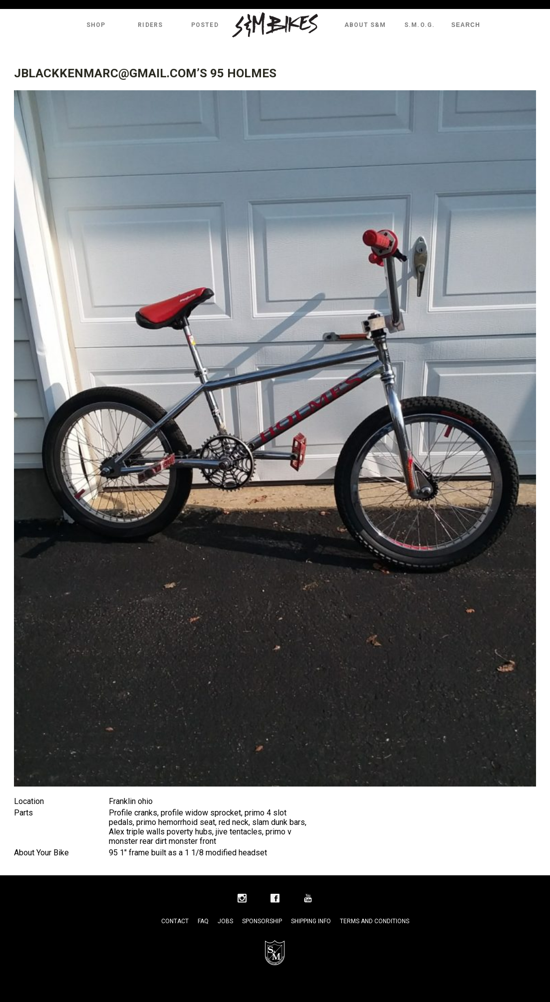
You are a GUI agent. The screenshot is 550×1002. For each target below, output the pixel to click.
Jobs (225, 921)
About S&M (365, 24)
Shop (96, 24)
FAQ (203, 921)
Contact (175, 921)
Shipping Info (311, 921)
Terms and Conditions (374, 921)
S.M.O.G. (419, 24)
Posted (205, 24)
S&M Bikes (275, 25)
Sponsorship (262, 921)
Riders (150, 24)
